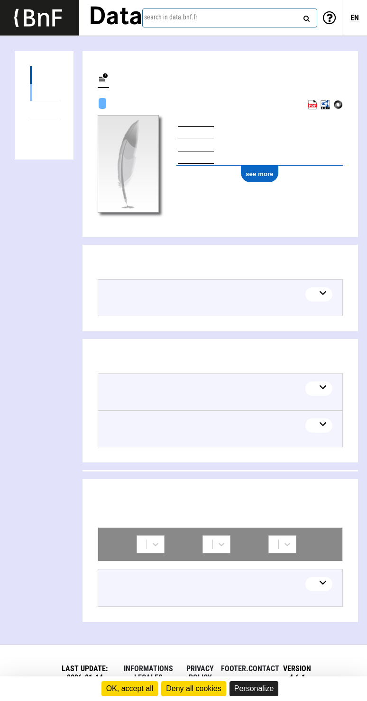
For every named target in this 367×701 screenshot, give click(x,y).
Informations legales (148, 673)
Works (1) (44, 75)
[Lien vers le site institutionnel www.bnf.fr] (39, 17)
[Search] (305, 16)
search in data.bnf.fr (170, 17)
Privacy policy (200, 673)
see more (260, 173)
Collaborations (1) (44, 128)
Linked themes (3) (44, 110)
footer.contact (250, 668)
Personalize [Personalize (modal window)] (254, 688)
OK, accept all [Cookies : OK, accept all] (130, 688)
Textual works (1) (44, 92)
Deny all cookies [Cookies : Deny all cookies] (193, 688)
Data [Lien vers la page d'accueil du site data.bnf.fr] (116, 17)
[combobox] (229, 18)
